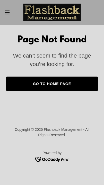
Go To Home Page (52, 84)
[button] (9, 12)
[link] (52, 12)
